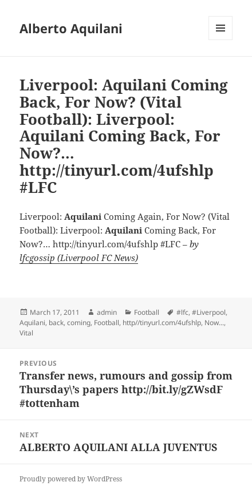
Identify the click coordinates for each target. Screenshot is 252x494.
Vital (26, 333)
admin (107, 312)
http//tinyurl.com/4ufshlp (162, 322)
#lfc (182, 312)
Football (146, 312)
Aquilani (32, 322)
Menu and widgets (221, 39)
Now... (214, 322)
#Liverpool (209, 312)
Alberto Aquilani (71, 28)
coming (78, 322)
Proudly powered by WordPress (70, 479)
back (56, 322)
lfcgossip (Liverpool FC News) (78, 257)
